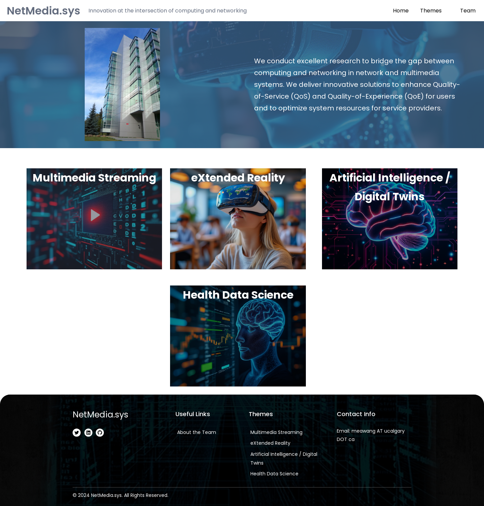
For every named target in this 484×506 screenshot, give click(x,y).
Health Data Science (238, 294)
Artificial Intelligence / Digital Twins (389, 187)
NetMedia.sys (43, 10)
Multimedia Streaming (94, 177)
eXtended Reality (238, 177)
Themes (431, 10)
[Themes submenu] (446, 10)
